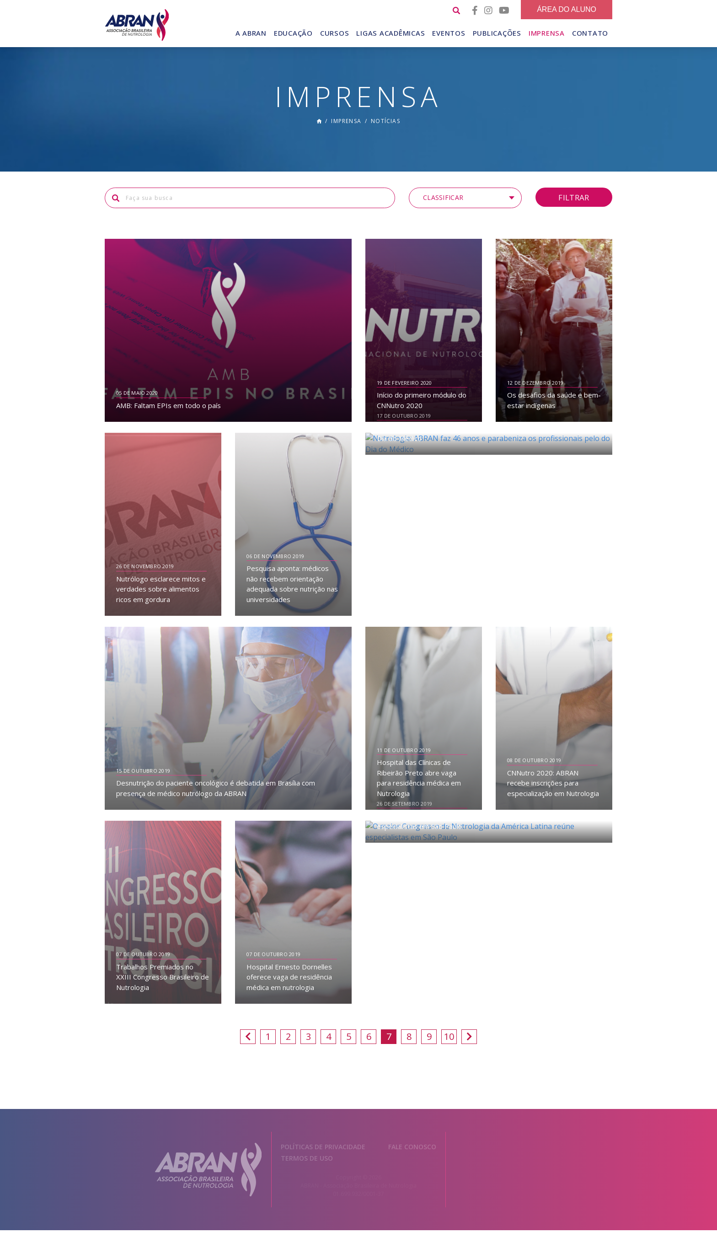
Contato (590, 33)
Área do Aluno (566, 9)
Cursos (334, 33)
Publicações (497, 33)
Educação (293, 33)
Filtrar (573, 209)
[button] (465, 210)
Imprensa (547, 33)
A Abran (251, 33)
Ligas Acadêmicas (390, 33)
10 (449, 1049)
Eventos (448, 33)
